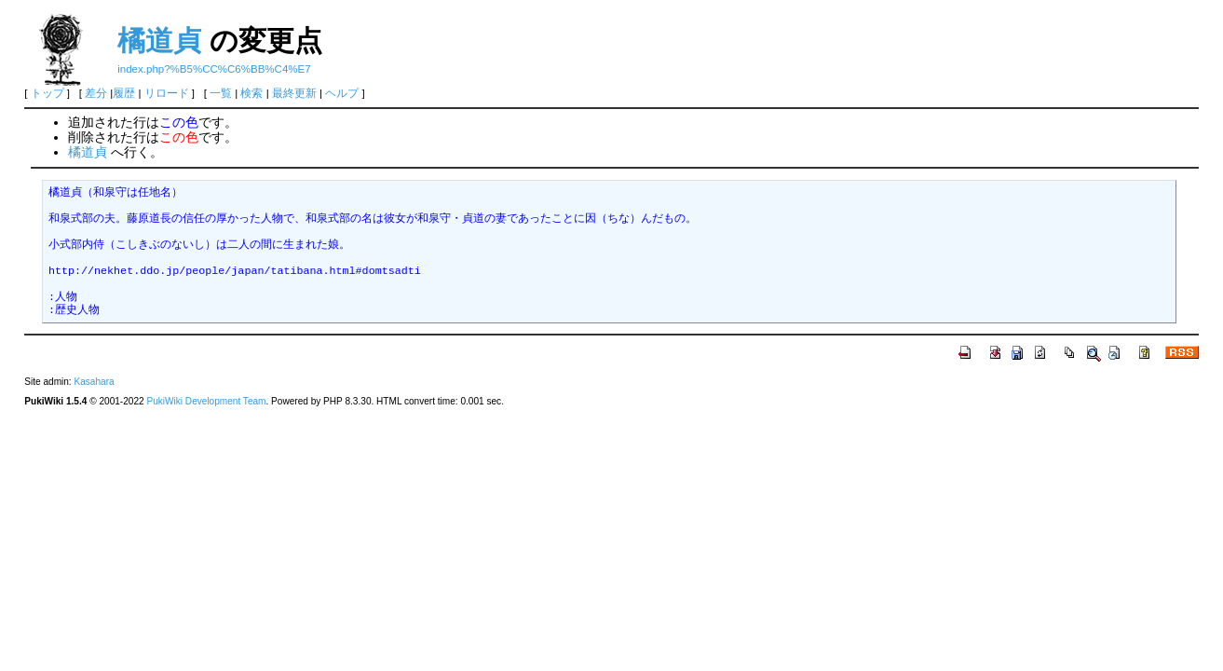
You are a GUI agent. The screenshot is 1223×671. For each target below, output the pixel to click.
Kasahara (94, 382)
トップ (47, 93)
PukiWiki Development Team (205, 401)
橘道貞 (159, 40)
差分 (96, 93)
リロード (166, 93)
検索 (251, 93)
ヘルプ (342, 93)
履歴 (124, 93)
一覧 (221, 93)
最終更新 (294, 93)
